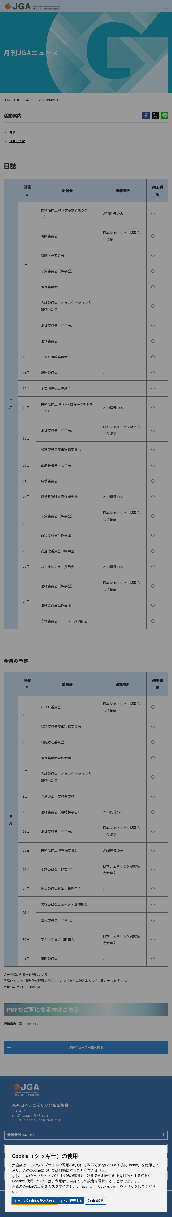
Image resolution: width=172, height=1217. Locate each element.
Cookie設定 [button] (96, 1201)
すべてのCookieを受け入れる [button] (34, 1201)
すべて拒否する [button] (71, 1201)
